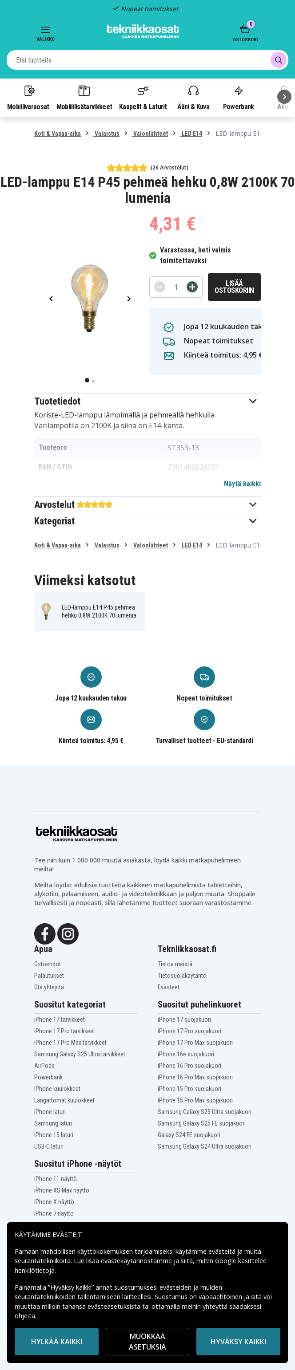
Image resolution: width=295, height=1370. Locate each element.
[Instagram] (68, 933)
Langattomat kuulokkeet (64, 1100)
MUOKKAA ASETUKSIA (147, 1341)
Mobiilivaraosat (28, 97)
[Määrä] (176, 287)
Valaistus (106, 133)
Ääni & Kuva (193, 97)
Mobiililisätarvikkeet (84, 97)
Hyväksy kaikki (238, 1341)
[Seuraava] (284, 97)
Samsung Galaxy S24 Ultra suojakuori (204, 1146)
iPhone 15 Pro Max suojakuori (195, 1100)
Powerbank (238, 97)
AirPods (44, 1065)
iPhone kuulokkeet (57, 1088)
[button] (147, 401)
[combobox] (147, 60)
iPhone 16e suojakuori (186, 1054)
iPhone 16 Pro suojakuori (189, 1065)
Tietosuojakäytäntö (182, 975)
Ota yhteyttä (49, 987)
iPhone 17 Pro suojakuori (189, 1031)
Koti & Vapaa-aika (57, 133)
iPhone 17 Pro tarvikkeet (64, 1031)
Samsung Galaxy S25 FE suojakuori (202, 1123)
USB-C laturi (49, 1146)
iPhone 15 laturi (53, 1134)
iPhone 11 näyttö (55, 1178)
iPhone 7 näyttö (54, 1213)
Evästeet (168, 987)
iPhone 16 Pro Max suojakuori (195, 1077)
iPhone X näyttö (54, 1201)
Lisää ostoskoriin (234, 287)
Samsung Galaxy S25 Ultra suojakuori (204, 1111)
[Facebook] (45, 933)
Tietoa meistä (175, 964)
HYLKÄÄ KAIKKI (56, 1341)
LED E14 (191, 133)
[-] (159, 286)
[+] (192, 286)
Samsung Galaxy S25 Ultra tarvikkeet (79, 1054)
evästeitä (222, 1251)
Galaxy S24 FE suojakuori (189, 1134)
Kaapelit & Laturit (143, 97)
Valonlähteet (150, 133)
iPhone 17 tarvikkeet (59, 1019)
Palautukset (49, 975)
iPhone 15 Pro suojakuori (189, 1088)
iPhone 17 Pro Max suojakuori (195, 1042)
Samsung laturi (53, 1123)
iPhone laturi (50, 1111)
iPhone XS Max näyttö (61, 1190)
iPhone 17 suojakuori (184, 1019)
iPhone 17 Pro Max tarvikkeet (70, 1042)
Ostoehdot (47, 964)
